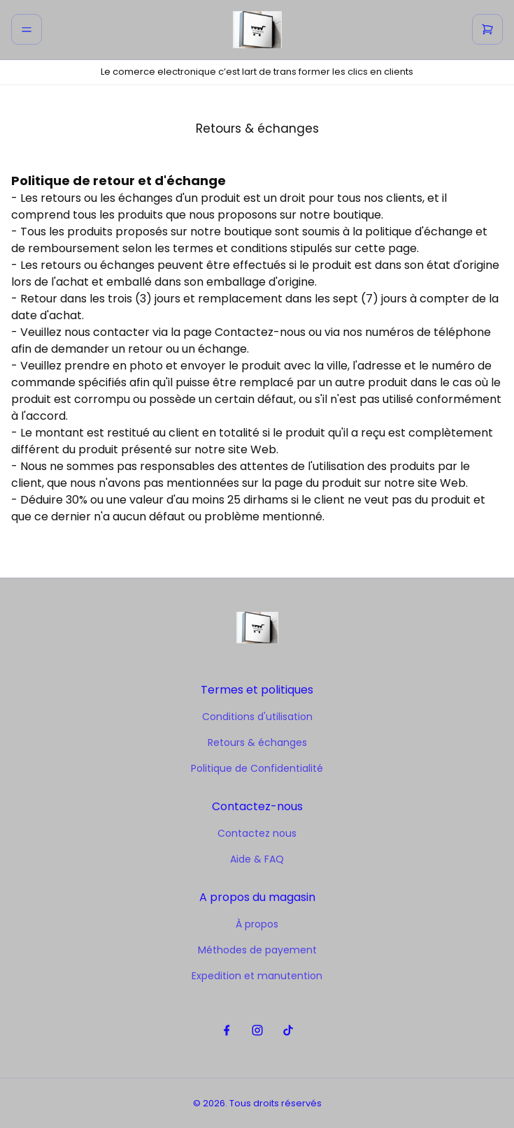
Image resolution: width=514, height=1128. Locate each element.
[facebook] (226, 1030)
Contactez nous (257, 833)
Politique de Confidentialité (257, 768)
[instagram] (257, 1030)
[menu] (26, 29)
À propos (257, 924)
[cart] (487, 29)
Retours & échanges (257, 742)
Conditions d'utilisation (257, 717)
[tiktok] (287, 1030)
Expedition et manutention (257, 976)
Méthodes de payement (257, 950)
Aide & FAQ (257, 859)
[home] (257, 29)
